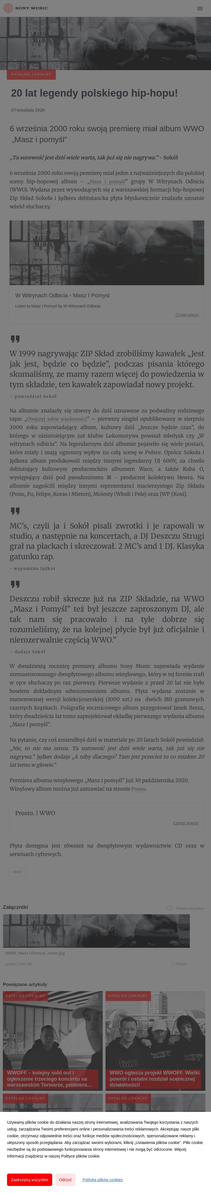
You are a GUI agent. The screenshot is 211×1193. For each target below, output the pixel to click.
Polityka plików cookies (102, 1180)
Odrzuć (65, 1180)
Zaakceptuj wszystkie (29, 1180)
